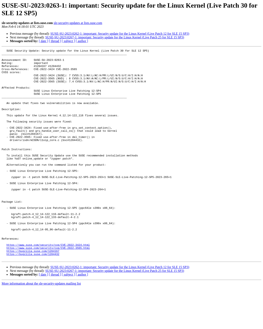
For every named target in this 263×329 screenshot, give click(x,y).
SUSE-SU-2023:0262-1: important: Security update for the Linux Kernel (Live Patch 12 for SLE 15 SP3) (119, 33)
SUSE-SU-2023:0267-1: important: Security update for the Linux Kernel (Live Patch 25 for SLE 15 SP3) (114, 37)
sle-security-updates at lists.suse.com (78, 23)
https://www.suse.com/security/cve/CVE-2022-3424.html (48, 284)
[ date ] (43, 41)
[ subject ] (68, 41)
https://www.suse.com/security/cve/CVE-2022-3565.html (48, 288)
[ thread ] (55, 41)
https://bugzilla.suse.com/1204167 (32, 291)
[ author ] (82, 41)
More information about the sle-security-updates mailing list (41, 325)
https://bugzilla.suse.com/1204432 (32, 295)
